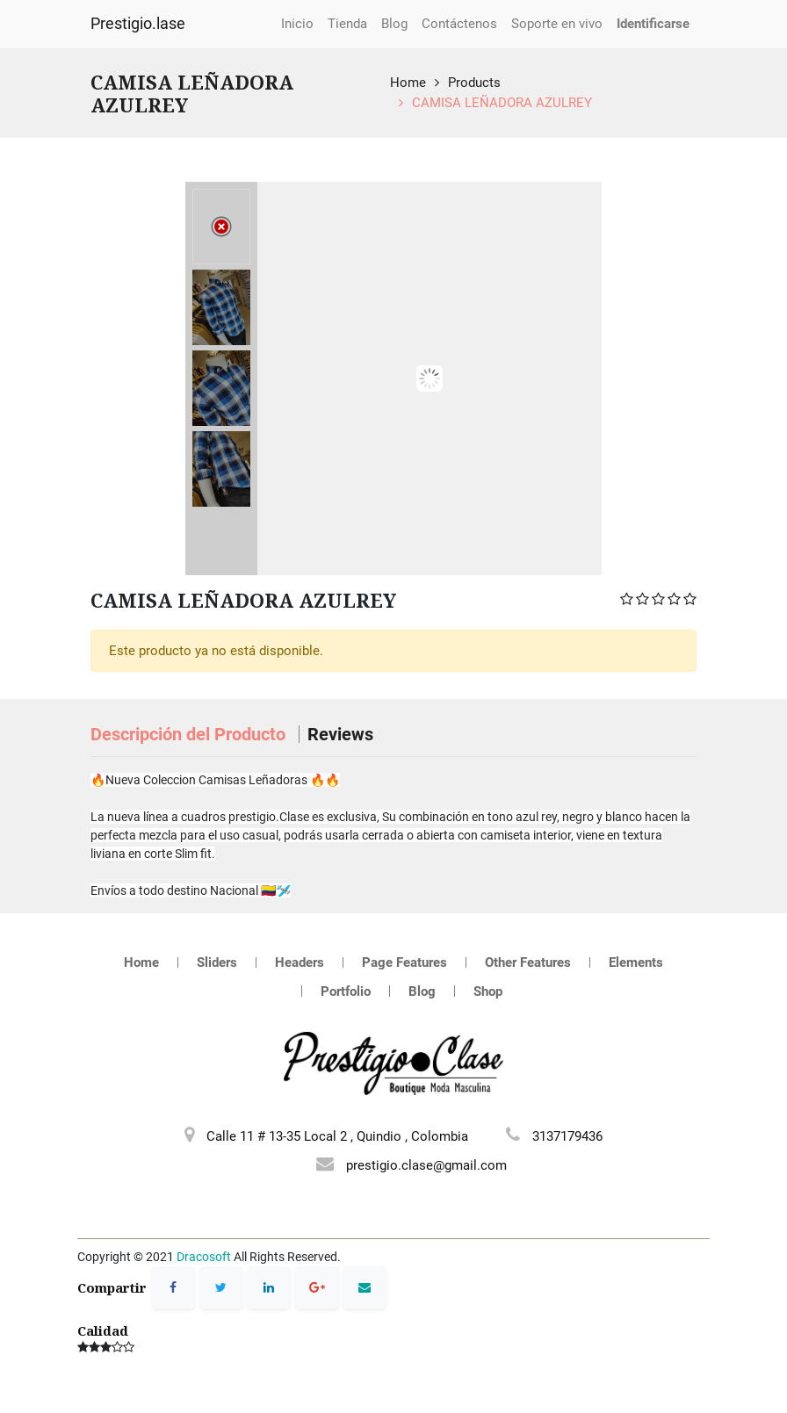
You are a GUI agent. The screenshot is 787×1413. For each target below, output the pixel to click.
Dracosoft (204, 1257)
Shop (487, 991)
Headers (299, 962)
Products (474, 82)
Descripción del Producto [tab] (190, 734)
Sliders (217, 962)
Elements (636, 962)
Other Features (528, 962)
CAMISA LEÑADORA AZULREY (502, 103)
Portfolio (346, 991)
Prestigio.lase (137, 23)
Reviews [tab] (340, 734)
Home (408, 82)
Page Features (404, 962)
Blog (422, 991)
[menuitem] (297, 24)
